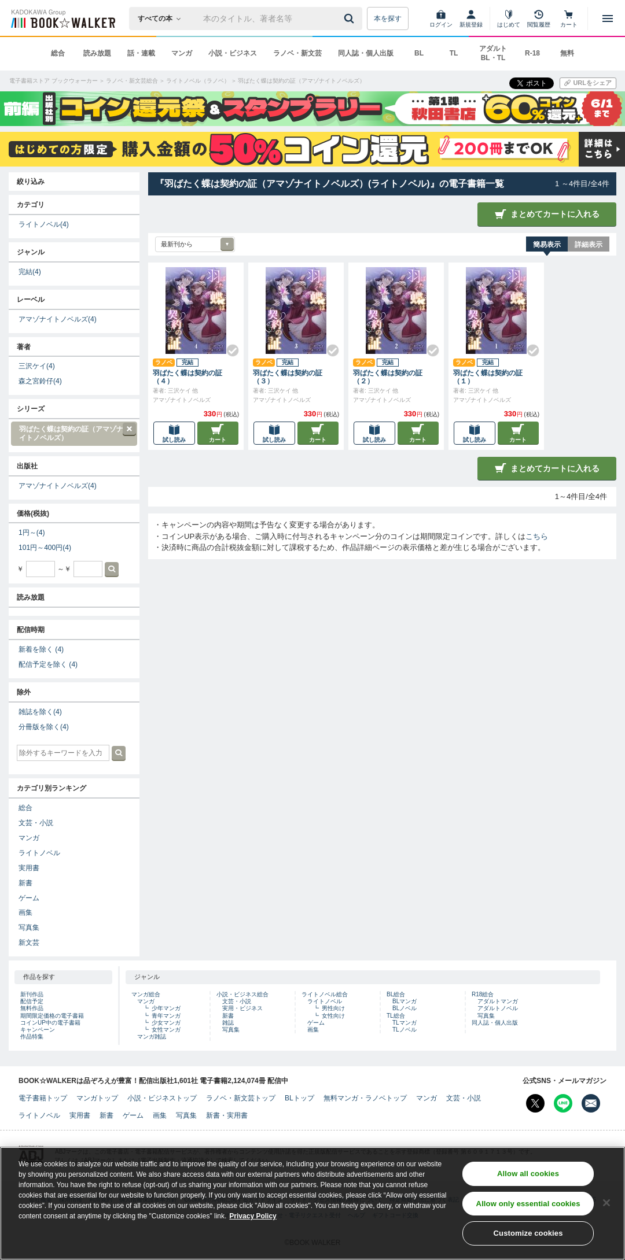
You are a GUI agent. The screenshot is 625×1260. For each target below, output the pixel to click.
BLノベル (404, 1008)
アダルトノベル (497, 1008)
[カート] (568, 18)
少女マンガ (166, 1022)
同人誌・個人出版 (366, 53)
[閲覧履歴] (538, 18)
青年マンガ (166, 1016)
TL (454, 53)
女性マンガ (166, 1029)
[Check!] (228, 346)
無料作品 (31, 1008)
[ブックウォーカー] (62, 18)
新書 (25, 883)
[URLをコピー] (588, 83)
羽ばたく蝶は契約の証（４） (187, 377)
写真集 (29, 927)
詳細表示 (588, 245)
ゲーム (29, 898)
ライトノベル (44, 224)
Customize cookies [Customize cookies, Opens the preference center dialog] (528, 1235)
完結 (30, 272)
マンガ (181, 53)
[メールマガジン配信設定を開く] (591, 1103)
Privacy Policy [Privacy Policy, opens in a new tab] (252, 1218)
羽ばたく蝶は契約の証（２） (387, 377)
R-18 (532, 53)
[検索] (351, 18)
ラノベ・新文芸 (297, 53)
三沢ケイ (37, 366)
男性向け (333, 1008)
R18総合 (483, 994)
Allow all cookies (528, 1175)
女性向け (333, 1016)
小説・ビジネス (232, 53)
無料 (567, 53)
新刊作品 (31, 994)
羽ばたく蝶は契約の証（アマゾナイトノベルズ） (73, 432)
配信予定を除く (48, 664)
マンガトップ (97, 1098)
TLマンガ (404, 1022)
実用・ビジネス (242, 1008)
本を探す (388, 18)
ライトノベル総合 (325, 994)
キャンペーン (37, 1029)
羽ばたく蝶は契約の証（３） (287, 377)
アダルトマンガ (497, 1001)
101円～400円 (45, 548)
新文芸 (29, 942)
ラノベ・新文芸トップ (240, 1098)
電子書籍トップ (43, 1098)
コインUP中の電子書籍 (50, 1022)
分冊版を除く (44, 727)
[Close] (606, 1204)
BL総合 (396, 994)
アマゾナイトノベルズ (58, 319)
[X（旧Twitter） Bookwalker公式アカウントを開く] (535, 1103)
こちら (536, 536)
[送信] (351, 18)
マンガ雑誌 (151, 1036)
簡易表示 (547, 245)
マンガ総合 (145, 994)
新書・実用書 (227, 1115)
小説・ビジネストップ (162, 1098)
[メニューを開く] (607, 18)
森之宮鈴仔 (40, 381)
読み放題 (97, 53)
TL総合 (396, 1016)
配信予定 (31, 1001)
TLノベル (404, 1029)
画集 (25, 912)
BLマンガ (404, 1001)
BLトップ (299, 1098)
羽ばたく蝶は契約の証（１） (488, 377)
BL (419, 53)
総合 (58, 53)
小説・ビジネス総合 (242, 994)
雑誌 (228, 1022)
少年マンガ (166, 1008)
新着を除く (41, 649)
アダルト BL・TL (493, 53)
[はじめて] (508, 18)
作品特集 (31, 1036)
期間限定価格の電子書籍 (52, 1016)
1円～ (32, 533)
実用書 (29, 868)
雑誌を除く (40, 712)
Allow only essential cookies (528, 1205)
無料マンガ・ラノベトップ (365, 1098)
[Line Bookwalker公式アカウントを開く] (563, 1103)
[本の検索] (163, 18)
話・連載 (141, 53)
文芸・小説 (36, 823)
